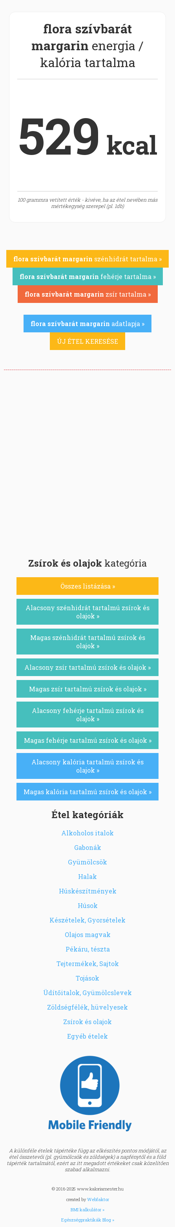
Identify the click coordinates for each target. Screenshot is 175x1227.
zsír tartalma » (88, 294)
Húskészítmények (88, 891)
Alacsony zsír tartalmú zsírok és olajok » (87, 667)
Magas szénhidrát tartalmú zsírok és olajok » (87, 641)
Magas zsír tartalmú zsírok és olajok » (87, 689)
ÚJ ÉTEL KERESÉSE (87, 341)
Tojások (87, 978)
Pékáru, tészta (88, 949)
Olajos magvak (88, 934)
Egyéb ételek (87, 1036)
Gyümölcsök (87, 862)
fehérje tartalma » (88, 276)
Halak (87, 876)
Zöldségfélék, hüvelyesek (87, 1007)
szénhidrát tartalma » (87, 259)
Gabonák (87, 847)
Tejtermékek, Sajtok (88, 963)
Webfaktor (98, 1199)
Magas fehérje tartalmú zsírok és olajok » (87, 740)
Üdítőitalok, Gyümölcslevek (87, 992)
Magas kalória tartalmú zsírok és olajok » (87, 792)
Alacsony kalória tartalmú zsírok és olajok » (87, 766)
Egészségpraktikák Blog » (87, 1220)
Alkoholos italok (87, 833)
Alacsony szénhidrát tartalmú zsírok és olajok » (87, 611)
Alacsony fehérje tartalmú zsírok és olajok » (88, 714)
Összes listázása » (87, 586)
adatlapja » (87, 323)
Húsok (88, 905)
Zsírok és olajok (87, 1021)
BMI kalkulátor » (87, 1209)
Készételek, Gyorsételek (87, 920)
